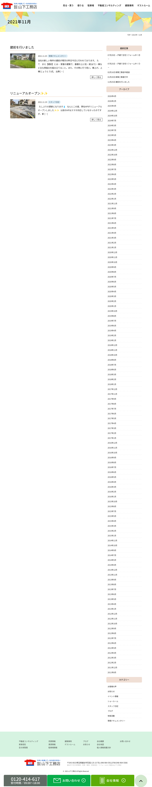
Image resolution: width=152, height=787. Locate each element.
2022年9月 (112, 159)
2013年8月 (112, 584)
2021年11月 (112, 203)
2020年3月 (112, 296)
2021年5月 (112, 228)
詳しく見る (96, 77)
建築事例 (129, 5)
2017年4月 (112, 423)
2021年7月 (112, 218)
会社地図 (100, 744)
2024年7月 (112, 120)
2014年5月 (112, 560)
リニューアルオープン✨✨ (29, 93)
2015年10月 (112, 501)
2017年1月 (112, 438)
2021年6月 (112, 223)
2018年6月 (112, 369)
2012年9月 (112, 628)
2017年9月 (112, 399)
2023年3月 (112, 145)
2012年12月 (112, 614)
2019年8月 (112, 316)
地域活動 (111, 716)
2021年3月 (112, 238)
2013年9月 (112, 580)
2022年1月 (112, 199)
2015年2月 (112, 531)
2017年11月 (112, 394)
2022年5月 (112, 179)
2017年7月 (112, 409)
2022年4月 (112, 184)
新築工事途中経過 (123, 72)
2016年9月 (112, 457)
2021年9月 (112, 208)
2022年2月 (112, 194)
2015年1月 (112, 535)
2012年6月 (112, 643)
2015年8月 (112, 506)
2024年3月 (112, 125)
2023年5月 (112, 135)
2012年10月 (112, 623)
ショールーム (113, 701)
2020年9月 (112, 267)
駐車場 (91, 5)
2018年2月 (112, 379)
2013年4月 (112, 604)
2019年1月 (112, 340)
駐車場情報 (52, 747)
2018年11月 (112, 350)
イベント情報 (113, 696)
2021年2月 (112, 243)
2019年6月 (112, 326)
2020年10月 (112, 262)
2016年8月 (112, 462)
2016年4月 (112, 482)
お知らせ (111, 691)
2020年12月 (112, 252)
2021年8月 (112, 213)
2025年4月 (112, 106)
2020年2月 (112, 301)
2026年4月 (112, 96)
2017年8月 (112, 404)
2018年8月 (112, 360)
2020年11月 (112, 257)
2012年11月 (112, 619)
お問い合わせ (125, 741)
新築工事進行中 (122, 77)
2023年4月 (112, 140)
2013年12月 (112, 570)
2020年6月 (112, 282)
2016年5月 (112, 477)
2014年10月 (112, 545)
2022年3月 (112, 189)
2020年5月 (112, 287)
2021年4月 (112, 233)
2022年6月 (112, 174)
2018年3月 (112, 374)
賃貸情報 (52, 744)
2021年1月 (112, 247)
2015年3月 (112, 526)
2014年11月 (112, 540)
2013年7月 (112, 589)
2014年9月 (112, 550)
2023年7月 (112, 130)
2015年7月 (112, 511)
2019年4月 (112, 330)
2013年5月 (112, 599)
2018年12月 (112, 345)
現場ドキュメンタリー (116, 721)
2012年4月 (112, 653)
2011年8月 (112, 672)
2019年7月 (112, 321)
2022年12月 (112, 150)
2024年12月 (112, 111)
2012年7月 (112, 638)
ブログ (110, 711)
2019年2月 (112, 335)
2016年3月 (112, 487)
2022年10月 (112, 155)
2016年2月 (112, 492)
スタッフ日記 (113, 706)
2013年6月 (112, 594)
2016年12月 (112, 443)
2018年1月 (112, 384)
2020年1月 (112, 306)
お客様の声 (112, 686)
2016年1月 (112, 496)
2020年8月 (112, 272)
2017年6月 (112, 414)
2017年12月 (112, 389)
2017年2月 (112, 433)
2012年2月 (112, 663)
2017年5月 (112, 418)
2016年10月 (112, 453)
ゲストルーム (143, 5)
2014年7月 (112, 555)
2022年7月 (112, 169)
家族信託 (22, 744)
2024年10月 (112, 116)
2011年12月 (112, 667)
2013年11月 (112, 575)
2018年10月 (112, 355)
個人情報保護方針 (104, 747)
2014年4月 (112, 565)
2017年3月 (112, 428)
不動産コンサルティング (109, 5)
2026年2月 (112, 101)
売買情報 (52, 741)
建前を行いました (22, 47)
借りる (80, 5)
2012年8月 (112, 633)
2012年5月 (112, 648)
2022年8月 (112, 164)
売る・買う (68, 5)
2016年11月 (112, 448)
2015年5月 (112, 516)
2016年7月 (112, 467)
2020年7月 (112, 277)
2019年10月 (112, 311)
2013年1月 (112, 609)
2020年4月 (112, 291)
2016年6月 (112, 472)
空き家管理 (23, 747)
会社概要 (100, 741)
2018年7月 (112, 365)
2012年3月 (112, 658)
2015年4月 (112, 521)
